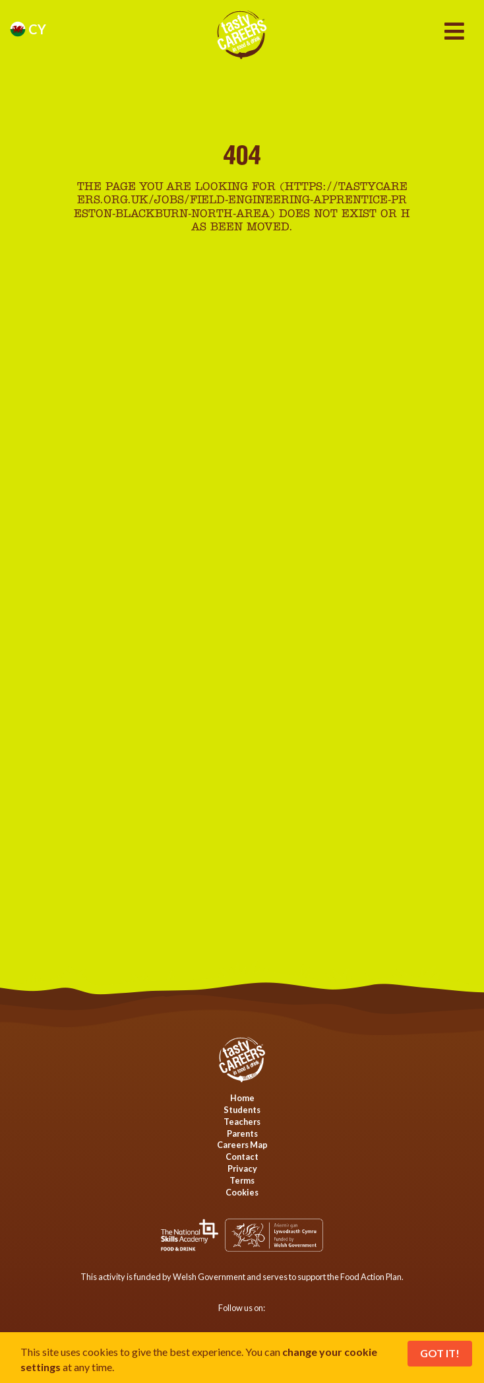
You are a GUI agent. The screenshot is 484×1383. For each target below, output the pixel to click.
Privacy (242, 1168)
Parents (242, 1133)
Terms (242, 1180)
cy (28, 29)
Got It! (440, 1353)
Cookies (242, 1192)
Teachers (242, 1121)
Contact (242, 1156)
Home (242, 1098)
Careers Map (242, 1144)
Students (242, 1109)
